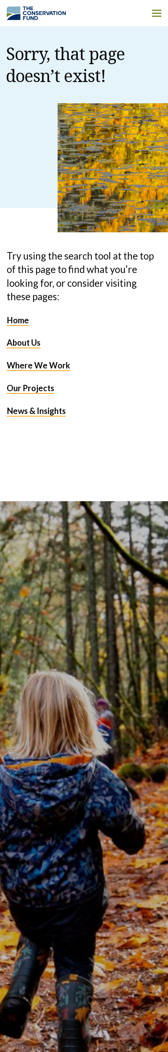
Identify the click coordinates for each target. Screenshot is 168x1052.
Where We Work (38, 365)
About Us (24, 342)
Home (18, 320)
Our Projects (30, 388)
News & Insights (36, 411)
